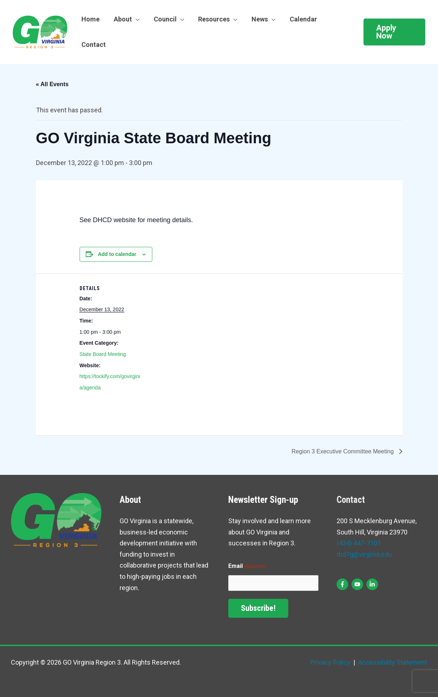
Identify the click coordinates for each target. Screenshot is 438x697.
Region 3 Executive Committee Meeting (343, 451)
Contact (93, 44)
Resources (210, 19)
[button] (393, 32)
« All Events (52, 84)
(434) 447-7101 (359, 543)
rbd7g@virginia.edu (364, 554)
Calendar (298, 19)
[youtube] (358, 584)
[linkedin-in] (373, 584)
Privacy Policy (330, 662)
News (255, 19)
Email (246, 566)
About (121, 19)
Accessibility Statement (392, 662)
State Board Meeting (103, 354)
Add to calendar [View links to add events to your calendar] (117, 254)
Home (90, 19)
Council (162, 19)
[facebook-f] (343, 584)
